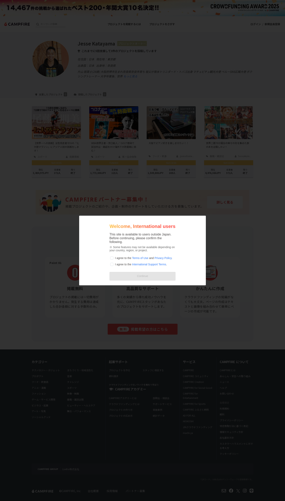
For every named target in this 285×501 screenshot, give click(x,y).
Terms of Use (140, 258)
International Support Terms (149, 264)
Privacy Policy (163, 258)
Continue (142, 276)
